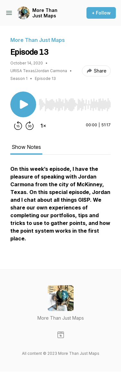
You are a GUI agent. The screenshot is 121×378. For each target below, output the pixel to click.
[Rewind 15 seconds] (18, 125)
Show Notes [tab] (26, 147)
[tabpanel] (60, 207)
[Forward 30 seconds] (29, 125)
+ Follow (101, 12)
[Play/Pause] (23, 104)
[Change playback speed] (43, 125)
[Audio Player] (75, 103)
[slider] (75, 104)
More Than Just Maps (44, 13)
